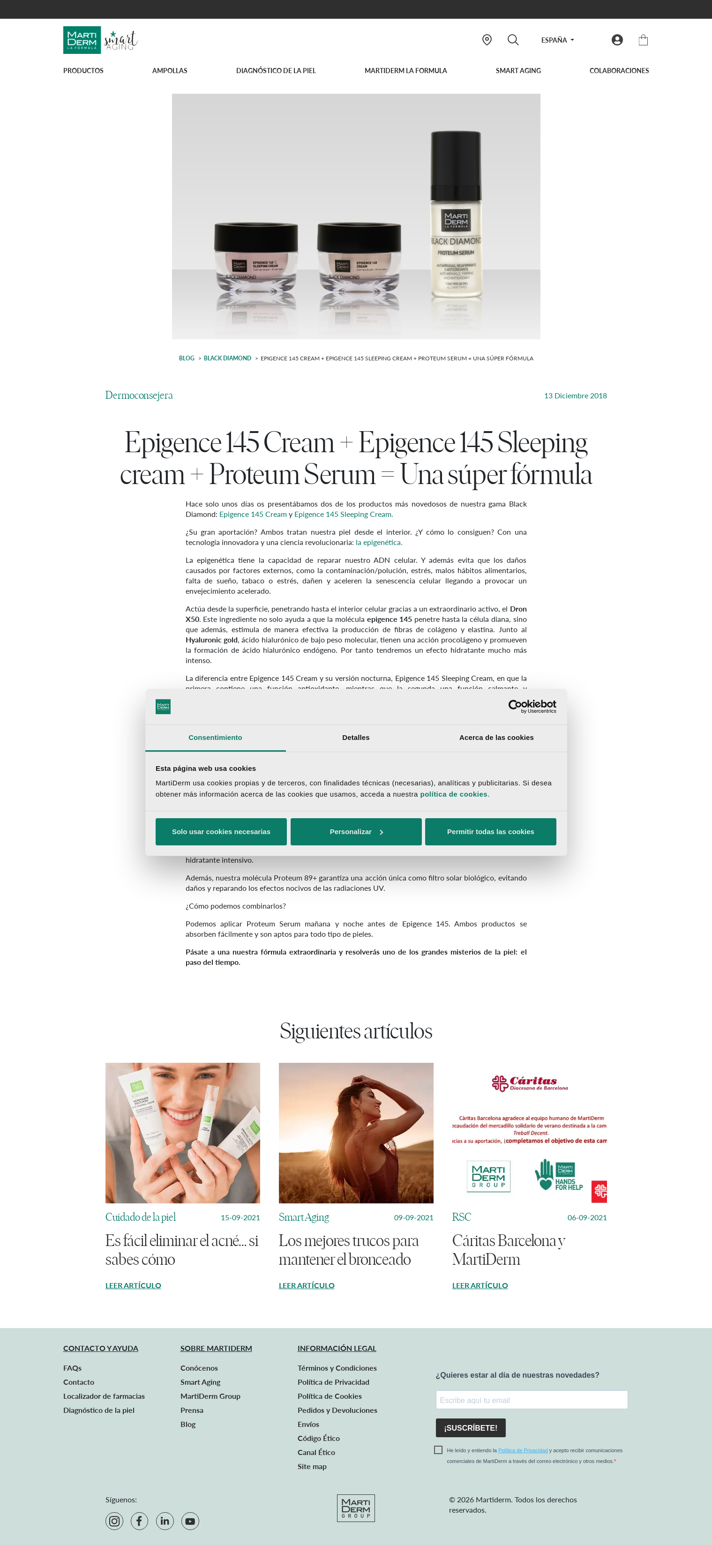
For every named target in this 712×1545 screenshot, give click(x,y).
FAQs (72, 1367)
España (555, 40)
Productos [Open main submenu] (83, 71)
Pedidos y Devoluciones (337, 1409)
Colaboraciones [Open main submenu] (619, 71)
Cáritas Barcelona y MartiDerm (508, 1250)
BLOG (187, 358)
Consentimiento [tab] (215, 737)
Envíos (308, 1423)
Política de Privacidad (333, 1381)
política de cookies (453, 794)
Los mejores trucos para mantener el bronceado (349, 1250)
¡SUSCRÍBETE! (471, 1428)
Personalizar (356, 832)
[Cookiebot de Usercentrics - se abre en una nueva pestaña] (515, 707)
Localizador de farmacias (104, 1395)
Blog (187, 1423)
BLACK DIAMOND (227, 358)
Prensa (191, 1409)
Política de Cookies (330, 1395)
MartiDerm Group (210, 1395)
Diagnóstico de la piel (276, 71)
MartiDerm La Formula (406, 71)
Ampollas (169, 71)
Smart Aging (518, 71)
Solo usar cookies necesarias (221, 832)
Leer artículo (133, 1285)
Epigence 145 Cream (253, 513)
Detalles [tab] (355, 737)
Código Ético (319, 1437)
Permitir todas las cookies (490, 832)
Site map (312, 1466)
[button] (617, 39)
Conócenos (199, 1367)
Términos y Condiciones (337, 1367)
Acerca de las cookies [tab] (496, 737)
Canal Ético (316, 1452)
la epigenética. (379, 541)
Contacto (78, 1381)
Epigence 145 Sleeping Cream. (343, 513)
